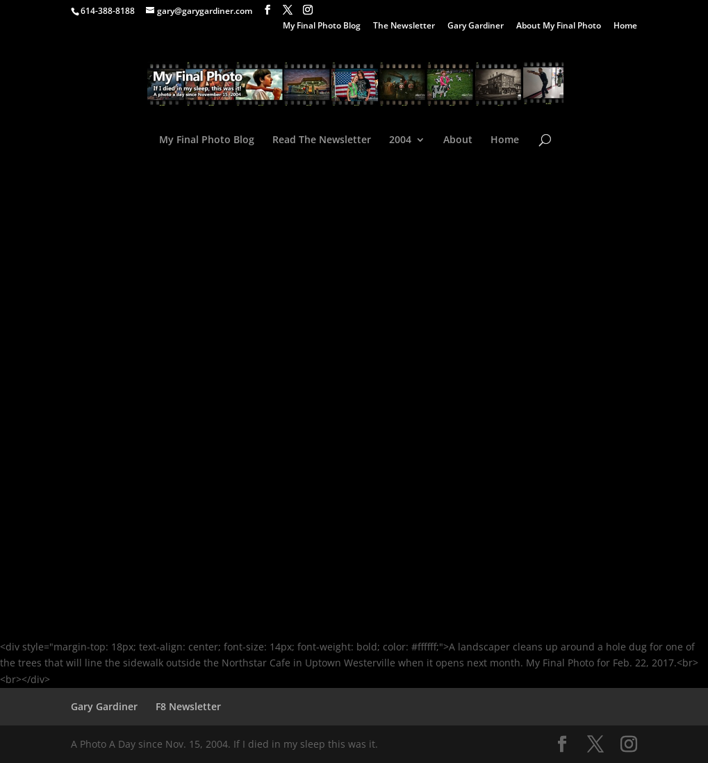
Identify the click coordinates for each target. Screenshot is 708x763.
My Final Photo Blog (322, 26)
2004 (400, 140)
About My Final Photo (558, 26)
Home (625, 26)
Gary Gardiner (475, 26)
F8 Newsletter (188, 706)
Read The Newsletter (321, 140)
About (457, 140)
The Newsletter (404, 26)
